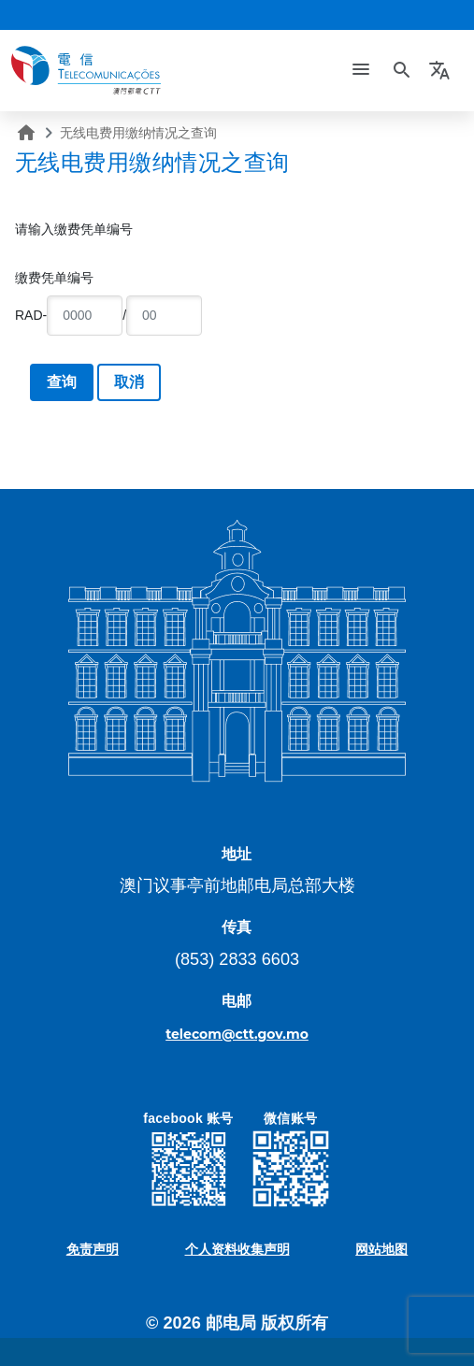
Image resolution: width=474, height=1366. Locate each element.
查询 (62, 382)
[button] (442, 70)
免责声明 (92, 1249)
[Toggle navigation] (360, 70)
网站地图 (381, 1249)
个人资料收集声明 (237, 1249)
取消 (129, 382)
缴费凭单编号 (54, 277)
